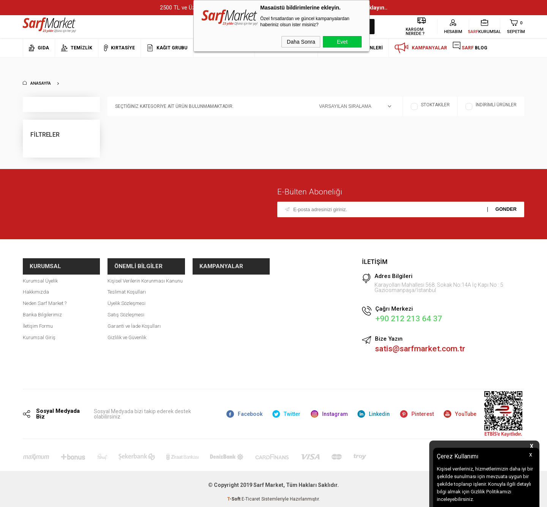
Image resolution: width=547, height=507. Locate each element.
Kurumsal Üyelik (40, 273)
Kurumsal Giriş (39, 330)
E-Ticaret (251, 497)
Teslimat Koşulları (127, 285)
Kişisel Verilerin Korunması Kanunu (145, 273)
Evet (342, 42)
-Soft (234, 497)
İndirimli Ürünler (491, 106)
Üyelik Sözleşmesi (126, 296)
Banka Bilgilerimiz (42, 307)
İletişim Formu (38, 319)
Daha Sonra (301, 42)
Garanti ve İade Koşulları (134, 319)
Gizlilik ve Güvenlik (127, 330)
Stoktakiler (430, 106)
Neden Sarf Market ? (44, 296)
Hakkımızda (36, 285)
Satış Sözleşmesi (126, 307)
